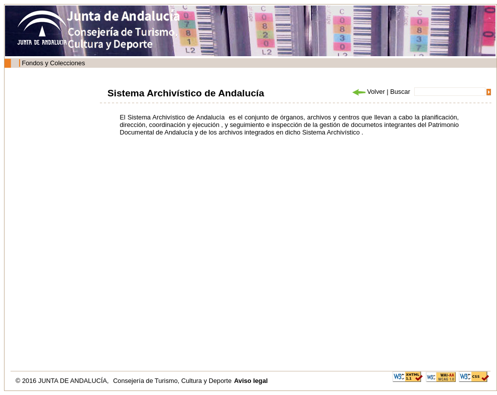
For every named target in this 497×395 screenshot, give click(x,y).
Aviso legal (251, 380)
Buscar (400, 91)
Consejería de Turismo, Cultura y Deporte (172, 380)
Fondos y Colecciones (53, 63)
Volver (368, 91)
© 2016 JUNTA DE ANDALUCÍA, (63, 380)
